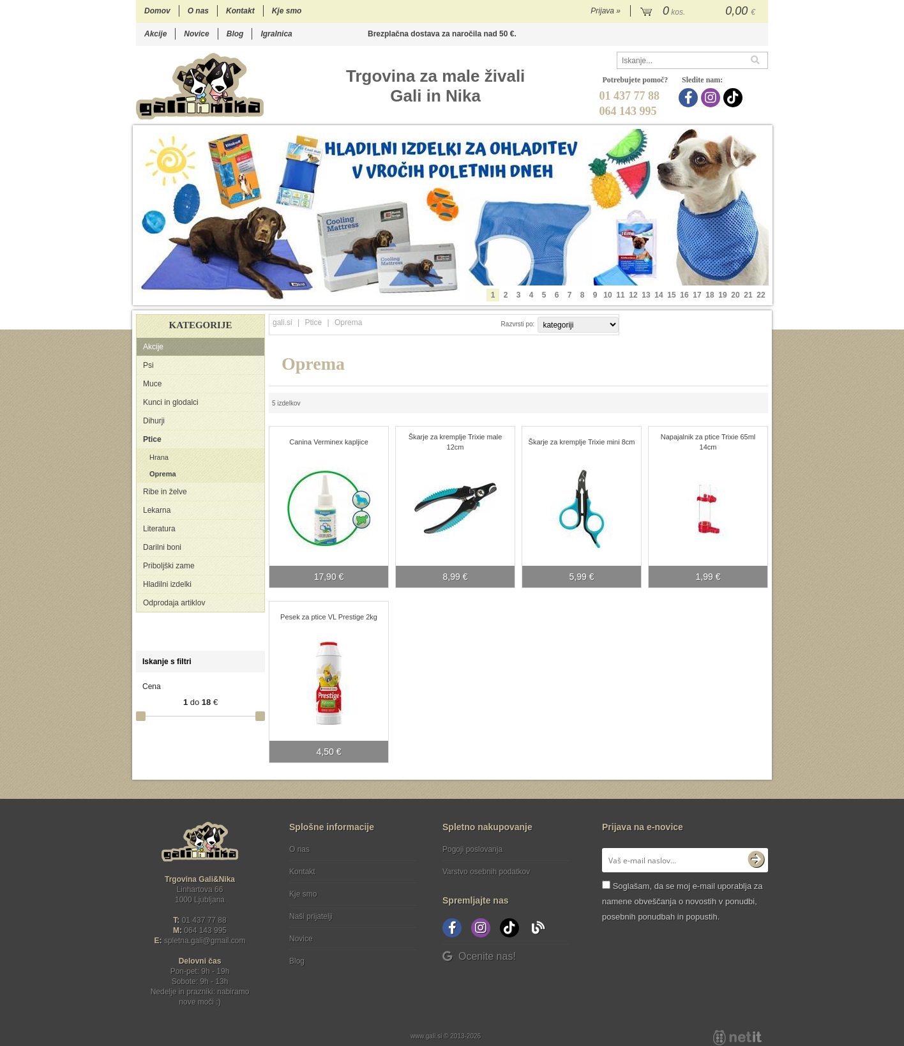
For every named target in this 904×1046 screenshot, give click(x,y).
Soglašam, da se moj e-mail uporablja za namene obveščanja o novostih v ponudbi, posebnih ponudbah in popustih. (682, 901)
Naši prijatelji (311, 916)
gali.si (282, 322)
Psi (148, 365)
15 (671, 295)
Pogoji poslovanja (472, 849)
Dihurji (154, 420)
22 (761, 295)
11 (620, 295)
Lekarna (156, 510)
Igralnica (276, 33)
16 (684, 295)
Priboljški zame (169, 565)
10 (607, 295)
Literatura (159, 528)
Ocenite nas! (479, 956)
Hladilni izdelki (167, 584)
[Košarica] (699, 11)
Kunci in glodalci (171, 402)
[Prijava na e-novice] (756, 860)
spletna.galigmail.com (205, 940)
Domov (157, 10)
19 (722, 295)
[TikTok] (734, 97)
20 (735, 295)
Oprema (162, 474)
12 (633, 295)
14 (658, 295)
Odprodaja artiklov (174, 602)
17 (697, 295)
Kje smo (287, 10)
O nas (198, 10)
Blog (235, 33)
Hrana (159, 457)
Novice (196, 33)
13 (646, 295)
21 (748, 295)
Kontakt (240, 10)
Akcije (155, 33)
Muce (152, 383)
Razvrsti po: (518, 324)
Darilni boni (162, 547)
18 (709, 295)
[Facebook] (690, 97)
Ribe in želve (165, 491)
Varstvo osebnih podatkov (486, 871)
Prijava (606, 10)
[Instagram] (712, 97)
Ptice (152, 439)
